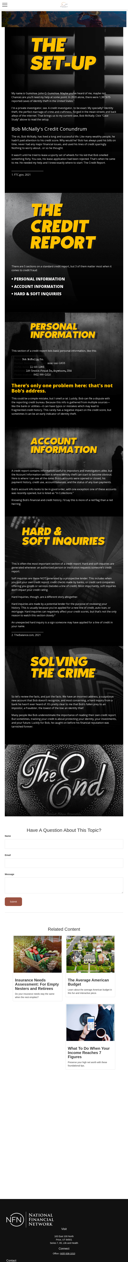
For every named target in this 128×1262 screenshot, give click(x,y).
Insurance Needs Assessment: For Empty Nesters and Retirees (37, 984)
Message (9, 874)
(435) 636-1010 (67, 1253)
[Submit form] (13, 901)
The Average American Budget (88, 982)
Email (8, 855)
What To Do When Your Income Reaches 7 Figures (89, 1052)
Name (8, 836)
